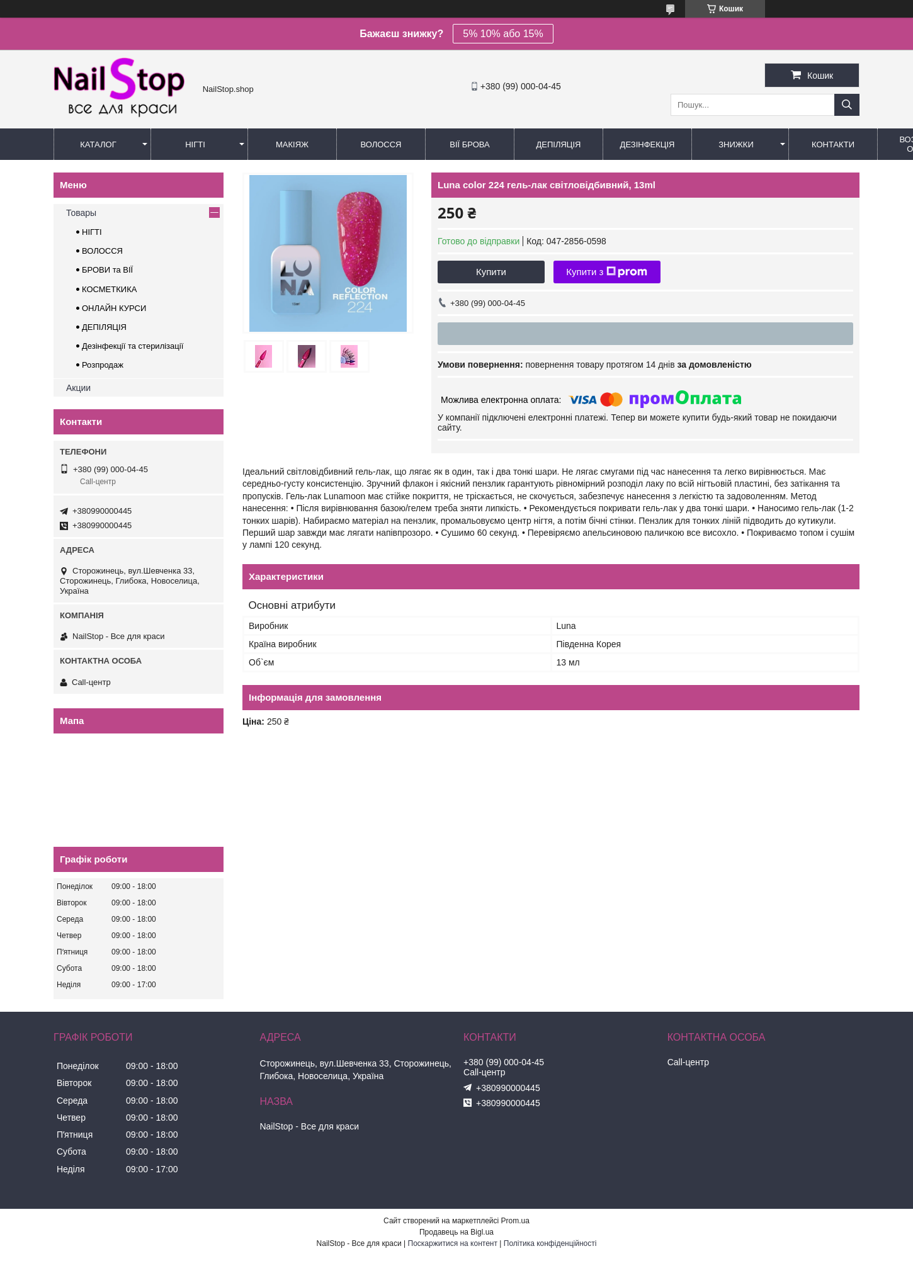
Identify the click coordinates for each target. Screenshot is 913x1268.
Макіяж (292, 144)
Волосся (380, 144)
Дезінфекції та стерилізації (132, 346)
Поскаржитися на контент (452, 1243)
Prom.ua (515, 1220)
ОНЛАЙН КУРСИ (114, 308)
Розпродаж (102, 365)
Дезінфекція (647, 144)
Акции (78, 388)
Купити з (606, 272)
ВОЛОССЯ (102, 251)
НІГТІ (92, 232)
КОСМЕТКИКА (109, 289)
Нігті (195, 144)
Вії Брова (469, 144)
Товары (81, 213)
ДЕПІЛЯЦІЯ (104, 327)
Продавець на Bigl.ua (456, 1232)
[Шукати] (846, 105)
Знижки (736, 144)
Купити (491, 271)
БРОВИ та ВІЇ (107, 270)
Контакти (833, 144)
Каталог (98, 144)
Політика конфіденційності (550, 1243)
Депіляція (558, 144)
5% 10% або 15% (503, 33)
